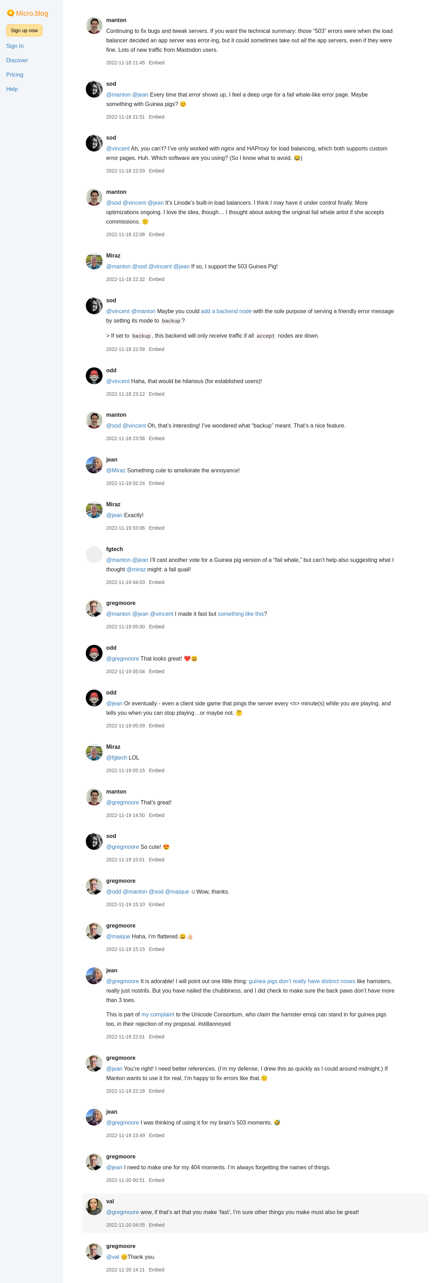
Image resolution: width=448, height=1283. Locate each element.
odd (111, 370)
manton (116, 20)
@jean (140, 95)
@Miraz (115, 470)
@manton (118, 95)
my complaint (157, 1014)
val (110, 1201)
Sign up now (24, 30)
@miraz (136, 569)
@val (112, 1257)
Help (12, 89)
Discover (17, 60)
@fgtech (116, 758)
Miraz (113, 256)
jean (111, 460)
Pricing (14, 75)
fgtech (114, 549)
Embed (156, 62)
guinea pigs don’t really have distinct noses (302, 981)
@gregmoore (122, 659)
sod (111, 84)
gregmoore (120, 603)
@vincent (118, 148)
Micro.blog (32, 13)
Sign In (15, 46)
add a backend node (226, 311)
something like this (241, 614)
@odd (113, 892)
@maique (177, 892)
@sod (113, 203)
